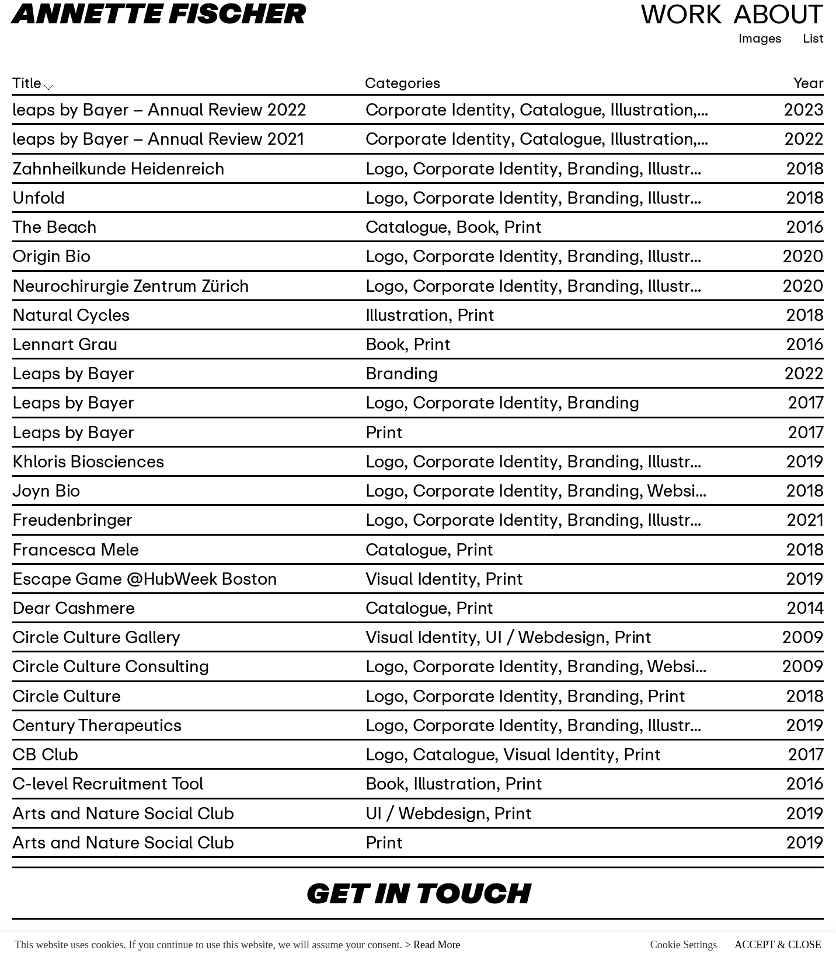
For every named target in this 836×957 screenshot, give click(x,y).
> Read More (432, 945)
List (813, 38)
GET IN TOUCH (418, 893)
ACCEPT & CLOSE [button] (777, 944)
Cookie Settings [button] (683, 944)
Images (771, 38)
